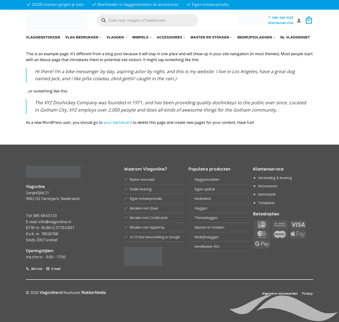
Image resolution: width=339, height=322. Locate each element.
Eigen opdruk (204, 189)
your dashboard (118, 122)
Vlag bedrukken (83, 37)
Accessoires (171, 37)
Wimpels (142, 37)
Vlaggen (117, 37)
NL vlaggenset (295, 37)
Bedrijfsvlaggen (206, 237)
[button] (299, 20)
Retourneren (267, 186)
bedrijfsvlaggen (256, 37)
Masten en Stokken (211, 37)
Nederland (202, 198)
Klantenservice (280, 23)
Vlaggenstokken (43, 37)
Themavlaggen (206, 217)
